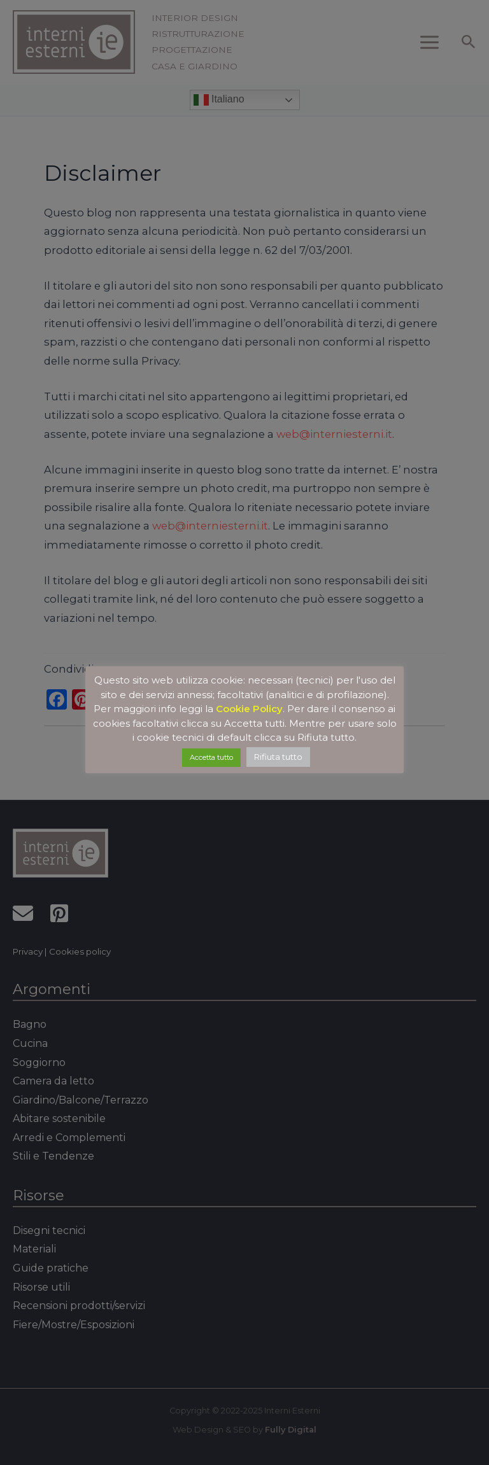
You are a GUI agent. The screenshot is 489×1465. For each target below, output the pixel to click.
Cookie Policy (249, 709)
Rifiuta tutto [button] (278, 757)
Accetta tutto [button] (211, 757)
